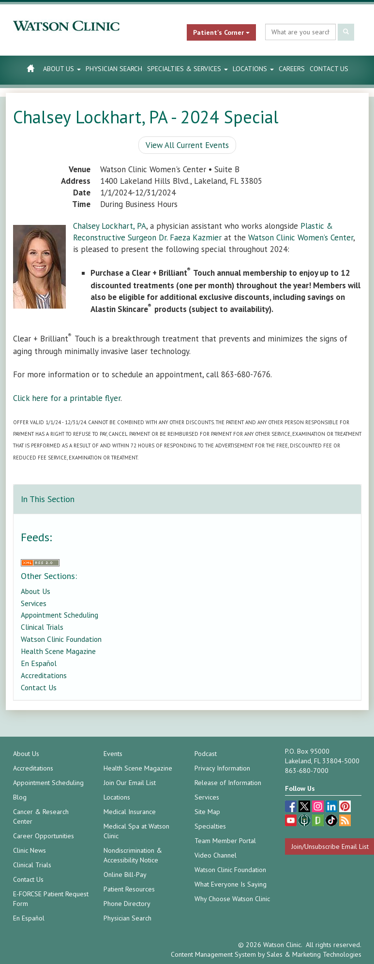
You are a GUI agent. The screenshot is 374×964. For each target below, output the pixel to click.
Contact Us (329, 68)
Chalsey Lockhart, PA (109, 226)
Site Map (207, 811)
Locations (253, 68)
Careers (292, 68)
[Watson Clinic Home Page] (30, 68)
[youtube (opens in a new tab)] (292, 821)
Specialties (210, 826)
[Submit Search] (346, 32)
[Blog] (345, 821)
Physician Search (114, 68)
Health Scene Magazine (58, 651)
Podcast (205, 753)
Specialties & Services (187, 68)
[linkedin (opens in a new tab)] (332, 807)
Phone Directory (127, 903)
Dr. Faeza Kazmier (190, 237)
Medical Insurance (130, 811)
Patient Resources (129, 889)
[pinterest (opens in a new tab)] (345, 807)
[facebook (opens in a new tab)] (292, 807)
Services (33, 603)
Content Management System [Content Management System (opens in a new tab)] (213, 954)
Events (113, 753)
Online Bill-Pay (125, 874)
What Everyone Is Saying (230, 884)
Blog (20, 797)
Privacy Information (222, 768)
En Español (39, 663)
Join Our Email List (130, 782)
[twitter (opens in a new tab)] (305, 807)
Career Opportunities (43, 835)
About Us (62, 68)
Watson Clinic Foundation (61, 639)
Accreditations (44, 675)
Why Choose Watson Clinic (232, 898)
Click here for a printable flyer (66, 398)
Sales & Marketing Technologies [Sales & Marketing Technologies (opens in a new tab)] (314, 954)
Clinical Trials (42, 627)
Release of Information (227, 782)
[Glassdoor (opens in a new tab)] (319, 821)
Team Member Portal (225, 840)
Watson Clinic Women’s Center (300, 237)
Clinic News (29, 850)
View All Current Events (187, 145)
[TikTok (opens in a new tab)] (332, 821)
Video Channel (215, 855)
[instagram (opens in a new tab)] (319, 807)
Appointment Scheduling (59, 615)
